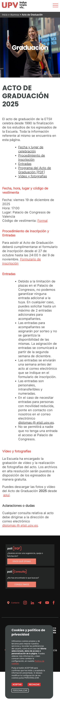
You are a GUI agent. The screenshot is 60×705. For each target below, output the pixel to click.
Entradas (24, 164)
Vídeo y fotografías (32, 176)
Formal (42, 221)
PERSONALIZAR (20, 690)
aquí (6, 495)
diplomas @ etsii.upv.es (36, 422)
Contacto (12, 603)
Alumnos (14, 14)
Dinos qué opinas (21, 561)
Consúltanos (21, 584)
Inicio (5, 14)
